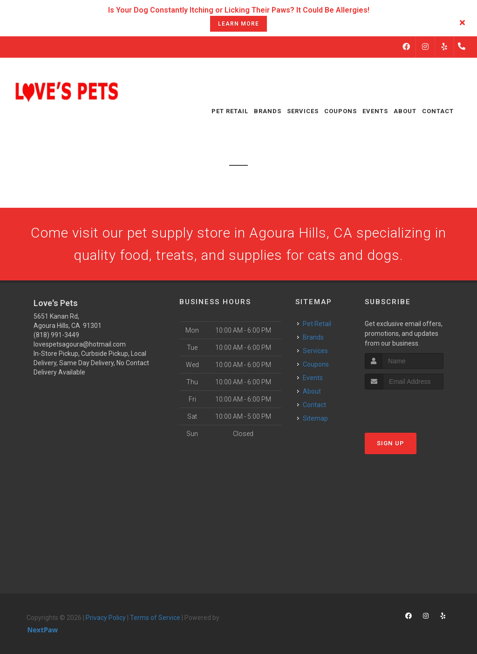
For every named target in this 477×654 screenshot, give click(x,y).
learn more (238, 23)
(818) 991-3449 (56, 335)
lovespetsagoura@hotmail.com (80, 344)
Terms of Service (155, 617)
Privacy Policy (106, 617)
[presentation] (414, 407)
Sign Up (390, 443)
